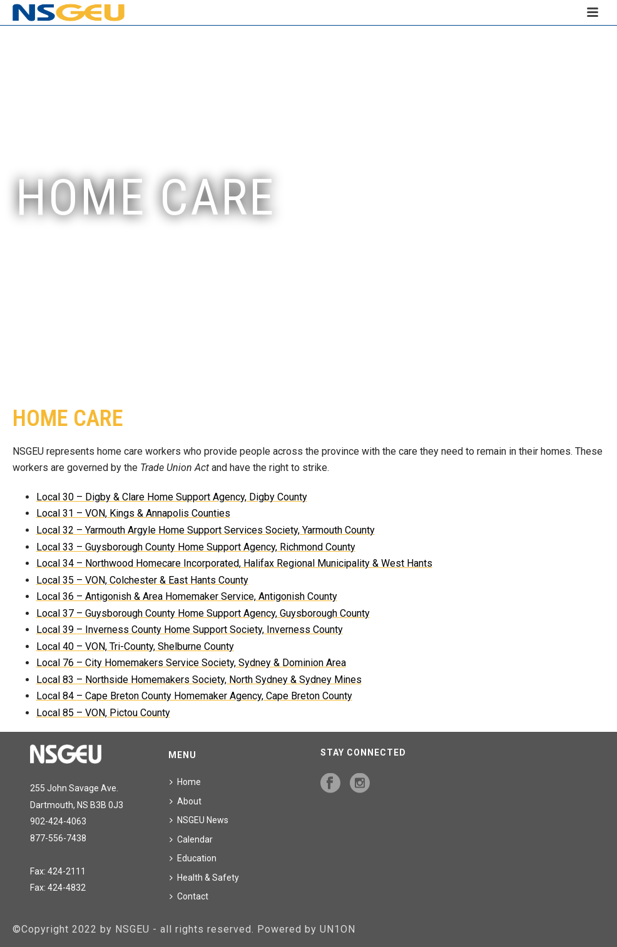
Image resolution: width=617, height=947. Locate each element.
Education (193, 858)
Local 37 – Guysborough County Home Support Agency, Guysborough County (203, 613)
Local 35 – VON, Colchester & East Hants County (142, 580)
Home (185, 782)
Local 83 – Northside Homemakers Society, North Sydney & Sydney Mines (199, 680)
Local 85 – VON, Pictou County (103, 713)
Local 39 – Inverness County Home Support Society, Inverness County (189, 630)
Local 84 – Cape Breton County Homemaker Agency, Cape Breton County (194, 696)
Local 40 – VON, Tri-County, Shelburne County (135, 646)
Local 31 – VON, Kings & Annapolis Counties (133, 513)
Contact (189, 896)
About (185, 801)
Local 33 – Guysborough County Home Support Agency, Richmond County (195, 547)
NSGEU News (199, 820)
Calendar (191, 839)
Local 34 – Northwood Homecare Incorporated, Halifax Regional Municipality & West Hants (234, 563)
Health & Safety (204, 878)
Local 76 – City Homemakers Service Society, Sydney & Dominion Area (191, 663)
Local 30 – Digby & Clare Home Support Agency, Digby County (171, 497)
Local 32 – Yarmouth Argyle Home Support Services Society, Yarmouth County (205, 530)
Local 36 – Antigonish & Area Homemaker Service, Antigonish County (186, 596)
